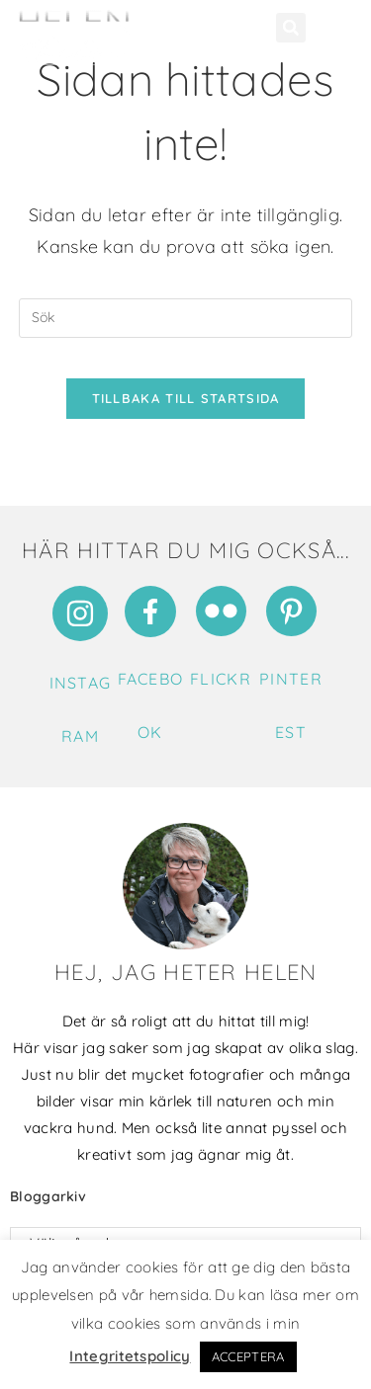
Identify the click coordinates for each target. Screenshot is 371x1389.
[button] (291, 27)
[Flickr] (221, 611)
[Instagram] (80, 613)
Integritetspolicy (129, 1356)
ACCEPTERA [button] (248, 1356)
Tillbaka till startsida (186, 398)
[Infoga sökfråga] (186, 318)
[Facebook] (150, 611)
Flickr (220, 679)
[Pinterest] (291, 611)
